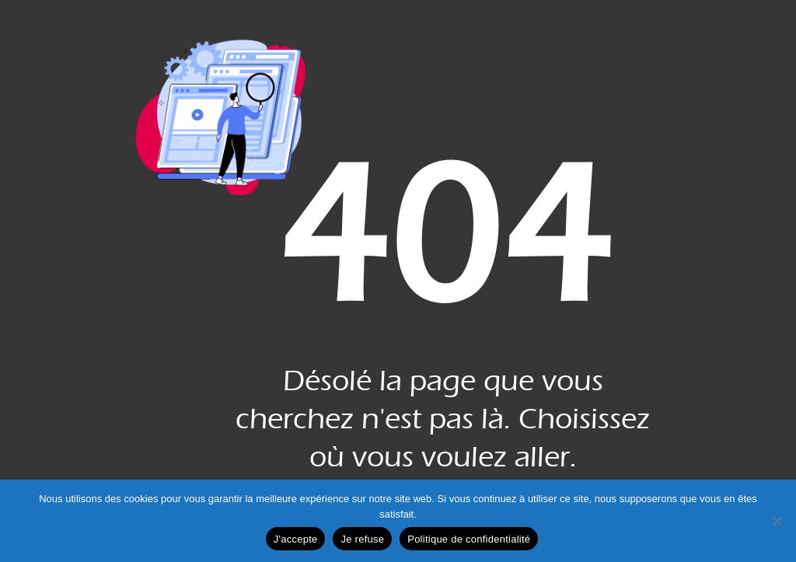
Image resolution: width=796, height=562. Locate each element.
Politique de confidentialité (468, 539)
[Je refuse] (776, 521)
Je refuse (362, 539)
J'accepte (296, 539)
